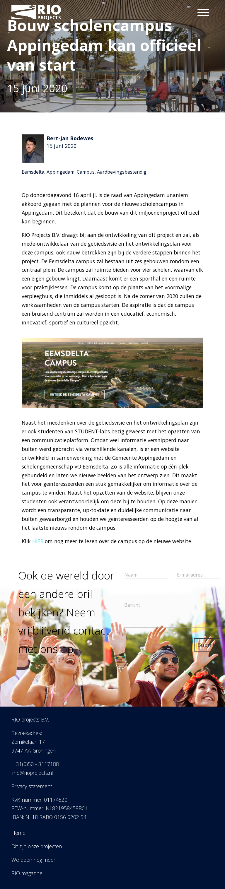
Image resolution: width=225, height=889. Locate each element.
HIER (37, 541)
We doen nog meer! (33, 859)
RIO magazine (26, 873)
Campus (86, 172)
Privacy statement (31, 786)
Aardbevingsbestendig (121, 172)
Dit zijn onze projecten (36, 846)
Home (18, 832)
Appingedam (60, 172)
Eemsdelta (33, 172)
